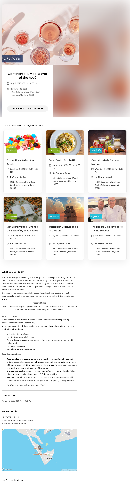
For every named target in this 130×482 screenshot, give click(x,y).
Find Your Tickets (84, 462)
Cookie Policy (100, 462)
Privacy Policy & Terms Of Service (60, 462)
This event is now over (103, 55)
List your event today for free (81, 459)
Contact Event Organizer (32, 462)
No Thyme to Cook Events (22, 439)
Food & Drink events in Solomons (53, 439)
